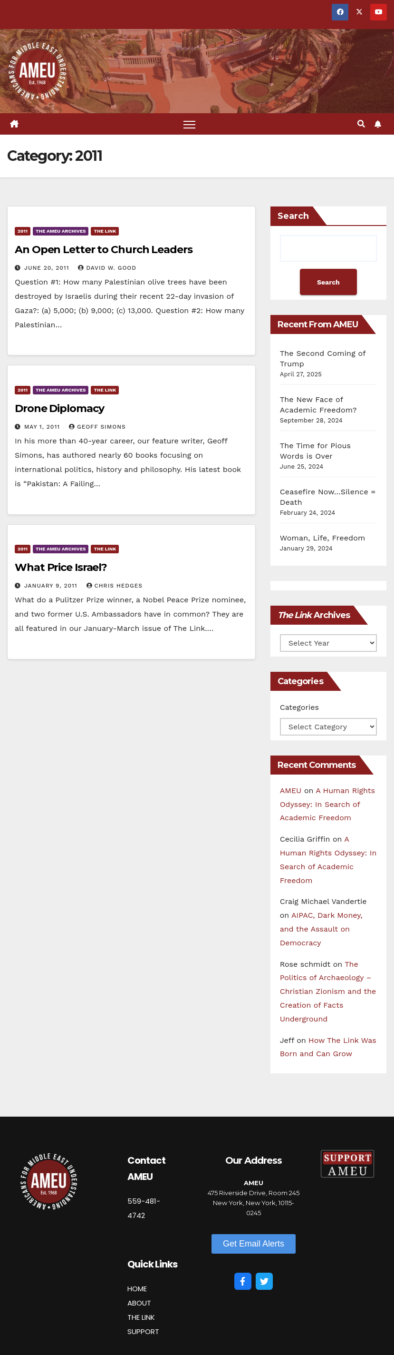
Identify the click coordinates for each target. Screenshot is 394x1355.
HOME (137, 1289)
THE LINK (141, 1317)
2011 (23, 231)
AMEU (291, 790)
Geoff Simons (97, 426)
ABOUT (139, 1303)
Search (293, 216)
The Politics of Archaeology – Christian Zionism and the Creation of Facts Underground (328, 991)
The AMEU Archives (61, 231)
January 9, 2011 (52, 585)
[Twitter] (264, 1281)
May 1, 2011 (43, 426)
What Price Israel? (61, 567)
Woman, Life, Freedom (322, 537)
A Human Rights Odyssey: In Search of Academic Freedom (327, 804)
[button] (361, 123)
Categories (299, 707)
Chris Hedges (114, 585)
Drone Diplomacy (59, 408)
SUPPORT (143, 1331)
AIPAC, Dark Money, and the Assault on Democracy (321, 929)
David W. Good (107, 268)
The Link (105, 231)
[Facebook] (242, 1281)
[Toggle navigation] (189, 124)
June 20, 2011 (48, 268)
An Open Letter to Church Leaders (103, 249)
